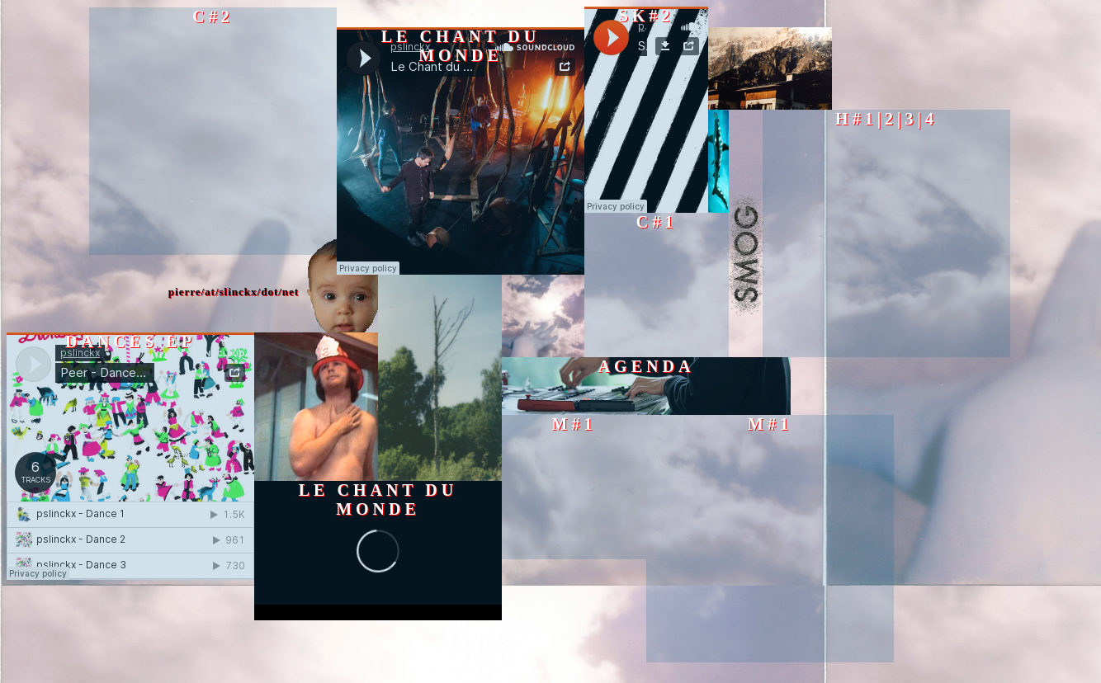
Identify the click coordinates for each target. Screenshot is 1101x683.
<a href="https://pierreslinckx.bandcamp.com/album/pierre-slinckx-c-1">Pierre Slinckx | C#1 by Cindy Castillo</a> (656, 285)
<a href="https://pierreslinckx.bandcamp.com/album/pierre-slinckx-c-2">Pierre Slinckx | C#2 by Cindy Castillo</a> (213, 131)
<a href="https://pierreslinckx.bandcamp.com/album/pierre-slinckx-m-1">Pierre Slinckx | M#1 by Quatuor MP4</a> (574, 487)
